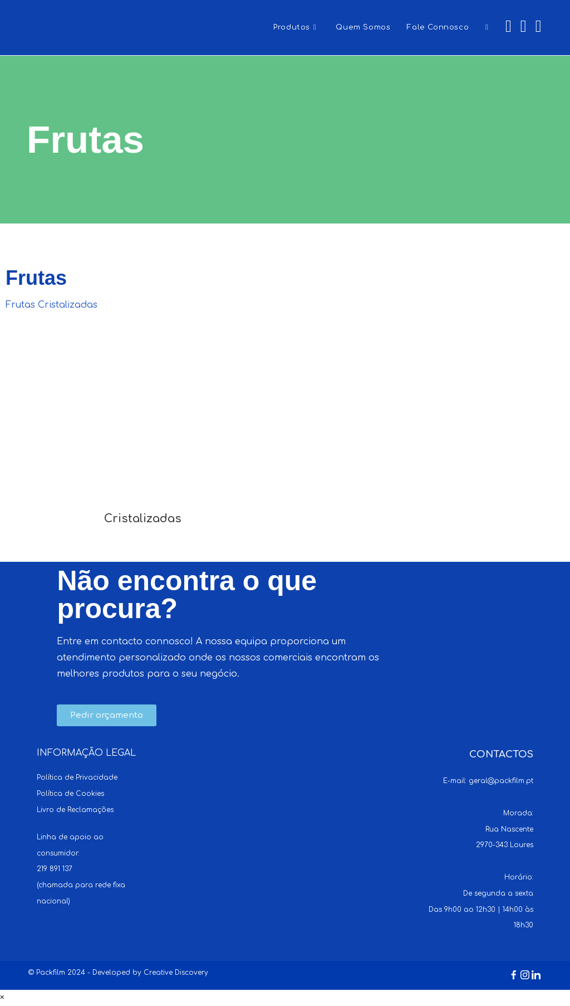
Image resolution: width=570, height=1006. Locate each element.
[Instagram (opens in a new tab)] (523, 26)
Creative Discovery (176, 972)
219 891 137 (54, 869)
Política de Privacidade (77, 777)
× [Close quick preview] (2, 998)
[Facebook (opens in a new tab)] (508, 26)
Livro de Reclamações (75, 810)
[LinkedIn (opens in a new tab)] (538, 26)
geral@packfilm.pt (501, 781)
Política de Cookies (70, 794)
